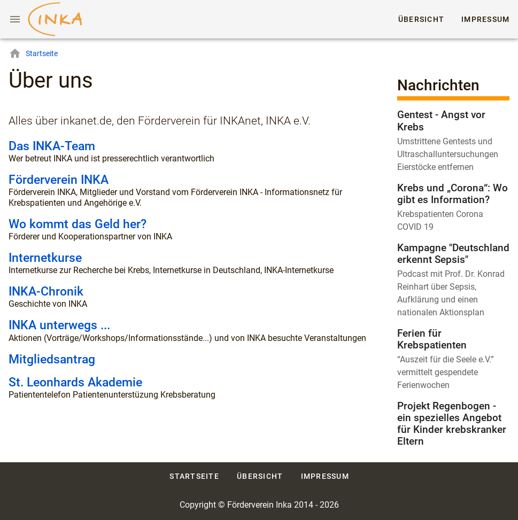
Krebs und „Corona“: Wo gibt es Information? (452, 194)
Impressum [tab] (485, 19)
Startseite (33, 53)
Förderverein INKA (59, 180)
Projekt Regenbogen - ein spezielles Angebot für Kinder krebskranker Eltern (451, 423)
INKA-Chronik (46, 291)
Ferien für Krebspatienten (432, 339)
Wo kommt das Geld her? (77, 224)
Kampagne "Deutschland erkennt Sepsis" (453, 254)
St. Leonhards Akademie (75, 382)
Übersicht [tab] (421, 19)
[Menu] (15, 19)
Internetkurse (45, 258)
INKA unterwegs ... (59, 325)
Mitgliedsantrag (52, 359)
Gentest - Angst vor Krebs (441, 120)
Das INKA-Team (52, 146)
